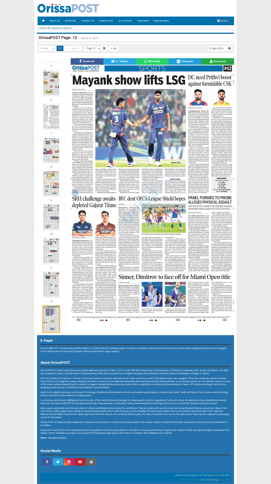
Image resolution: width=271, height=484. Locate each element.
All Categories (55, 28)
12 (60, 48)
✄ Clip (113, 48)
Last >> (76, 48)
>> (67, 48)
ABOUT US (55, 21)
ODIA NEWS (143, 21)
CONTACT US (87, 21)
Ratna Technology (209, 480)
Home (43, 28)
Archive (222, 21)
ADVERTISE (70, 21)
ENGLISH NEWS (161, 21)
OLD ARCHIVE (125, 21)
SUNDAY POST (106, 21)
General (67, 28)
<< (53, 48)
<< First (44, 48)
